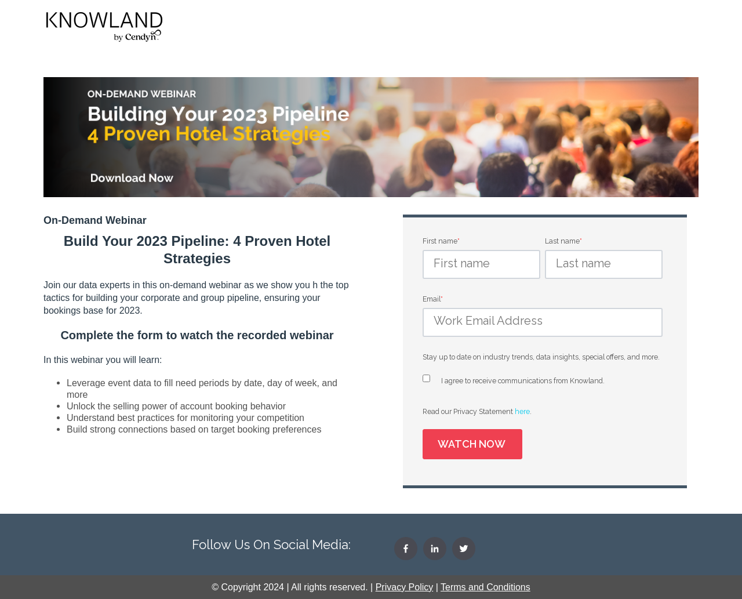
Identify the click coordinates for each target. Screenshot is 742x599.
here (522, 411)
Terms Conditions (485, 587)
